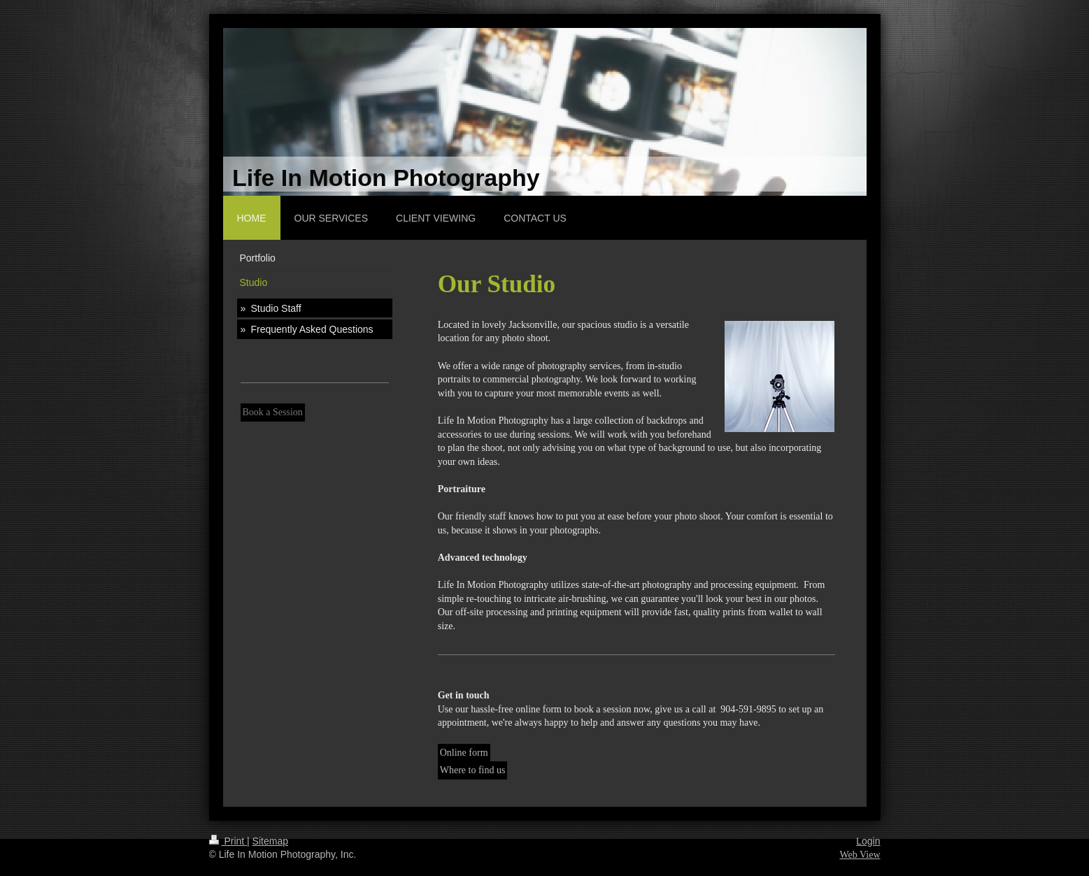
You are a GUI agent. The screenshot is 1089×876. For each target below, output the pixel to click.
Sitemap (270, 841)
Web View (859, 854)
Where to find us (473, 770)
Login (868, 841)
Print (228, 841)
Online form (464, 752)
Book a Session (273, 412)
